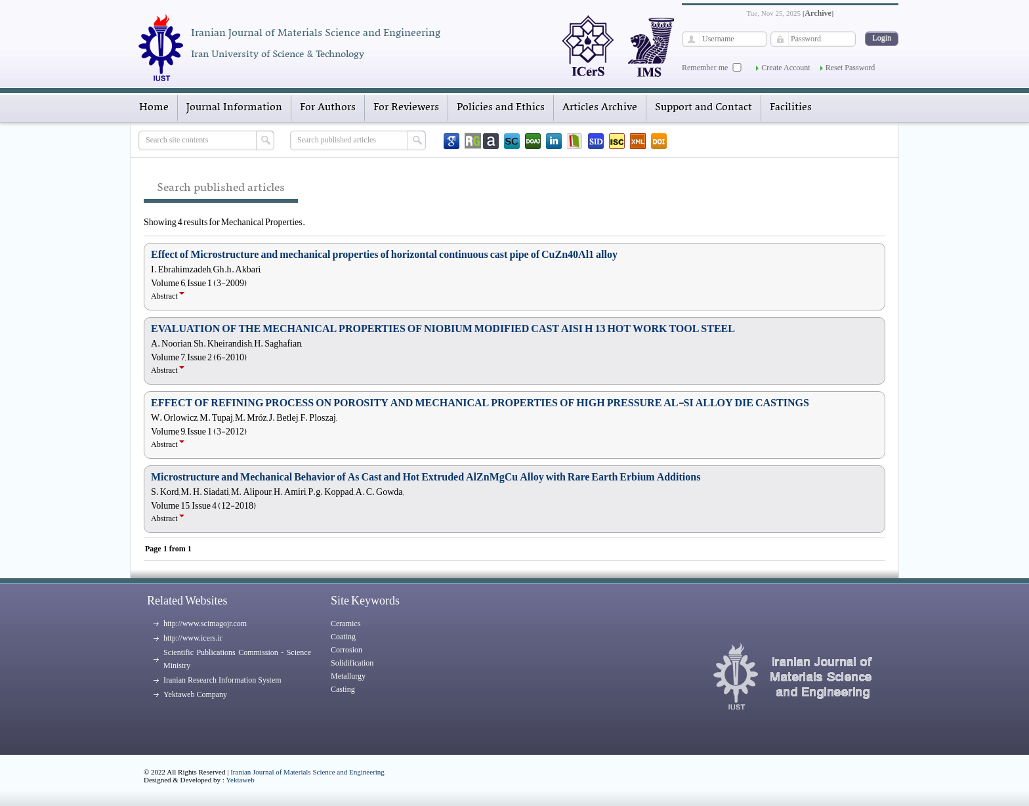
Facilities (791, 107)
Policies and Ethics (501, 107)
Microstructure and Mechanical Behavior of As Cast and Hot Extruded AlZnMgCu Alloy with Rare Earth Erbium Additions (425, 477)
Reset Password (850, 67)
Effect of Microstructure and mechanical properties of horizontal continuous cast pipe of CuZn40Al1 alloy (384, 254)
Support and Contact (703, 107)
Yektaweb (240, 780)
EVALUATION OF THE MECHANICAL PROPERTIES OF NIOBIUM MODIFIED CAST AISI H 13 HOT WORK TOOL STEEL (443, 328)
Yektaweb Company (195, 694)
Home (154, 107)
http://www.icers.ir (192, 638)
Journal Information (234, 107)
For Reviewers (406, 107)
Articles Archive (599, 107)
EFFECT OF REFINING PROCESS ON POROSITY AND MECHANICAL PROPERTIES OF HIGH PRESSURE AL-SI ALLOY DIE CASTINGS (480, 403)
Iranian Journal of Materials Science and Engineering (307, 772)
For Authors (328, 107)
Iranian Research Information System (222, 680)
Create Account (785, 67)
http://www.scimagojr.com (205, 623)
